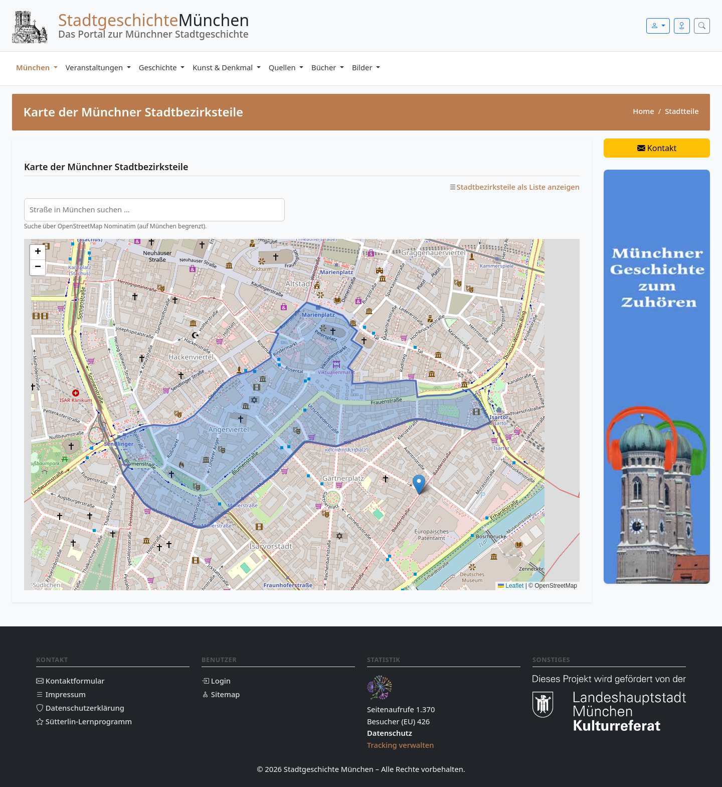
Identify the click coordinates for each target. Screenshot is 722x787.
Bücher (324, 67)
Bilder (363, 67)
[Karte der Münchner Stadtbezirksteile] (302, 414)
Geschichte (159, 67)
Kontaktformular (70, 681)
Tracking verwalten (400, 745)
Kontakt (657, 148)
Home (643, 111)
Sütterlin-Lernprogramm (84, 721)
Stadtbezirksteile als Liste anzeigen (518, 187)
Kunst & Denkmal (224, 67)
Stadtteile (681, 111)
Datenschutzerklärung (80, 708)
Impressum (61, 694)
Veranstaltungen (95, 67)
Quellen (283, 67)
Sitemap (221, 694)
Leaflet (510, 585)
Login (216, 681)
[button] (419, 484)
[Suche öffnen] (702, 26)
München (34, 67)
